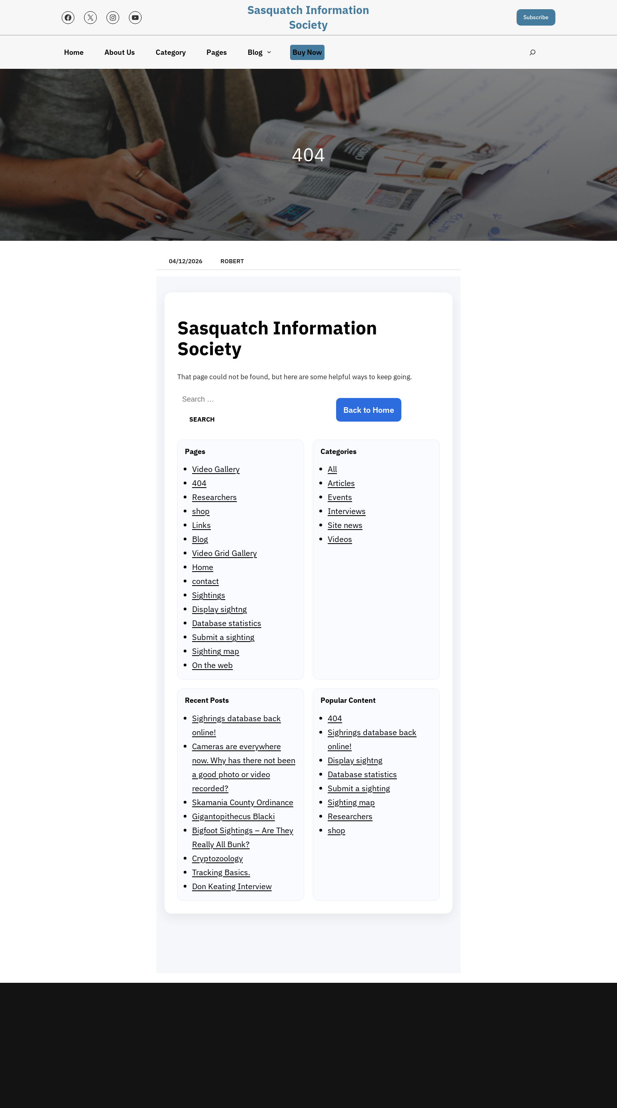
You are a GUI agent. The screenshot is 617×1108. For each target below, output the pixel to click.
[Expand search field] (533, 52)
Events (340, 497)
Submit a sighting (223, 637)
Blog (200, 539)
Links (201, 525)
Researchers (214, 497)
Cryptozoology (217, 858)
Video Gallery (216, 469)
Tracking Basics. (221, 872)
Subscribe (536, 17)
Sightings (208, 595)
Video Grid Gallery (224, 553)
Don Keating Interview (232, 886)
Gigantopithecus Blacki (233, 816)
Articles (341, 483)
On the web (212, 665)
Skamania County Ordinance (242, 802)
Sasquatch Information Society (308, 17)
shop (201, 511)
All (332, 469)
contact (205, 581)
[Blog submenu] (269, 52)
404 (199, 483)
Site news (345, 525)
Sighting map (215, 651)
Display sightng (219, 609)
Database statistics (226, 623)
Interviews (347, 511)
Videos (340, 539)
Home (202, 567)
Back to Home (368, 409)
